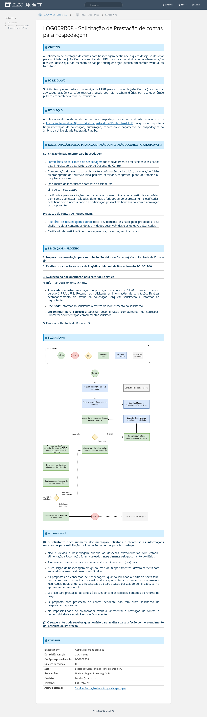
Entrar (196, 4)
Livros (182, 4)
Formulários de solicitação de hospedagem (75, 162)
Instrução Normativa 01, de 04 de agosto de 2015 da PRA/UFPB (89, 123)
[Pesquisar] (88, 5)
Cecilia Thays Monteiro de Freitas (18, 27)
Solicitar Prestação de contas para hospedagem (100, 688)
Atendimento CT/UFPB (103, 711)
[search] (103, 4)
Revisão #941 (111, 14)
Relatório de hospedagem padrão (70, 222)
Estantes (167, 4)
